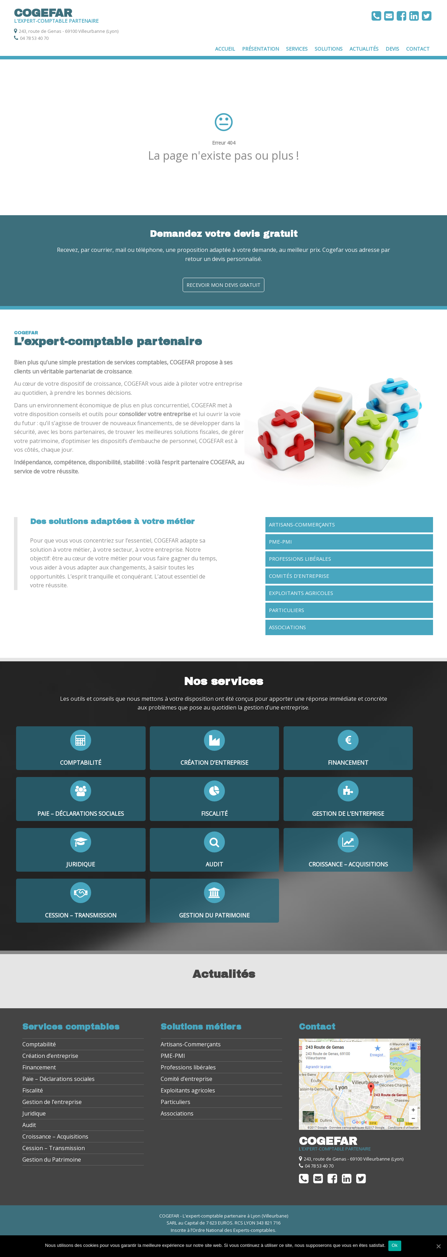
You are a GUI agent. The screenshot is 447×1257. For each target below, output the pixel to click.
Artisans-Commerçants (302, 524)
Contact (418, 48)
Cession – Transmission (53, 1150)
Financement (39, 1069)
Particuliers (286, 609)
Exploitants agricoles (301, 592)
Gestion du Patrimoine (51, 1161)
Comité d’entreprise (186, 1081)
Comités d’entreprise (299, 575)
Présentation (260, 48)
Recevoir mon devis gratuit (223, 285)
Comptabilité (39, 1046)
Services (297, 48)
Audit (29, 1127)
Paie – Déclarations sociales (58, 1081)
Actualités (364, 48)
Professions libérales (300, 558)
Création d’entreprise (50, 1058)
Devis (392, 48)
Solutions (329, 48)
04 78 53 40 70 (34, 38)
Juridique (34, 1115)
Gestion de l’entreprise (52, 1104)
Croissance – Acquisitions (55, 1138)
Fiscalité (32, 1092)
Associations (287, 627)
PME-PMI (280, 541)
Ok (395, 1246)
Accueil (225, 48)
